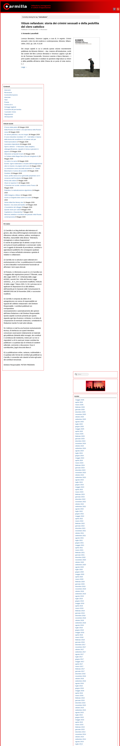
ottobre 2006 (103, 613)
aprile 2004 (103, 686)
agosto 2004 (103, 676)
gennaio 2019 (104, 257)
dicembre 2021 (104, 172)
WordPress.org (104, 740)
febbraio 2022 (104, 167)
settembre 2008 (104, 557)
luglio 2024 (103, 97)
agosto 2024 (103, 95)
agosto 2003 (103, 705)
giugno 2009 (103, 536)
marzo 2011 (103, 485)
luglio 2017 (103, 301)
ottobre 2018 (103, 264)
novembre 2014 (104, 378)
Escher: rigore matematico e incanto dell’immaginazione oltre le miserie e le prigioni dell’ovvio (12, 139)
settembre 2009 (104, 528)
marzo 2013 (103, 427)
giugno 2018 (103, 274)
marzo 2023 (103, 136)
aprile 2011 (103, 482)
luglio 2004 (103, 679)
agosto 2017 (103, 298)
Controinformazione (10, 27)
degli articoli (105, 735)
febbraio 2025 (104, 80)
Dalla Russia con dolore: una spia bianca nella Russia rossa (12, 66)
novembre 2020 (104, 204)
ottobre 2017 (103, 293)
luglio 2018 (103, 271)
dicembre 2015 (104, 347)
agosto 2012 (103, 444)
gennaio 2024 (104, 112)
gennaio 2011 (104, 490)
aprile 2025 (103, 75)
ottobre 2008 (103, 555)
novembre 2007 (104, 582)
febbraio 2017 (104, 313)
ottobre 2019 (103, 235)
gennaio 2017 (104, 315)
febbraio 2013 (104, 429)
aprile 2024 (103, 104)
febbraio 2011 (104, 487)
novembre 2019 (104, 233)
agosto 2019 (103, 240)
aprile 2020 (103, 221)
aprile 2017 (103, 308)
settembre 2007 (104, 587)
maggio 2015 (103, 364)
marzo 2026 (103, 49)
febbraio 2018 (104, 284)
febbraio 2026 (104, 51)
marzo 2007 (103, 601)
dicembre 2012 (104, 434)
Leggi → (28, 72)
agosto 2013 (103, 414)
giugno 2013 (103, 419)
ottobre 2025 (103, 61)
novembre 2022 (104, 145)
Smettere (7, 161)
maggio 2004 (103, 683)
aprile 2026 (103, 46)
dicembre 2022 (104, 143)
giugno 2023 (103, 128)
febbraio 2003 (104, 720)
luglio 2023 (103, 126)
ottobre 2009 (103, 526)
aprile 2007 (103, 599)
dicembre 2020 (104, 201)
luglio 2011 (103, 475)
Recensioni (48, 29)
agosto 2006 (103, 618)
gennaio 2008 (104, 577)
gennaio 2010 (104, 519)
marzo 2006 (103, 630)
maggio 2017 (103, 305)
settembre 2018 (104, 267)
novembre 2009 (104, 524)
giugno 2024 (103, 99)
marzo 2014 (103, 398)
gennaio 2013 (104, 431)
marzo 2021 (103, 194)
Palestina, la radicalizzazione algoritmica (9, 197)
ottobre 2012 (103, 439)
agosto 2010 (103, 502)
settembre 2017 (104, 296)
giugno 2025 (103, 70)
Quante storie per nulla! (12, 231)
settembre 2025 (104, 63)
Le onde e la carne (10, 129)
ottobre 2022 (103, 148)
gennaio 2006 (104, 635)
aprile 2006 (103, 628)
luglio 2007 (103, 591)
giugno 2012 (103, 448)
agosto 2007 (103, 589)
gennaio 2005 (104, 664)
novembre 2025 (104, 58)
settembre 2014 (104, 383)
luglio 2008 (103, 562)
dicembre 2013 (104, 405)
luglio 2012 (103, 446)
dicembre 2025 (104, 56)
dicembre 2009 (104, 521)
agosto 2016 (103, 327)
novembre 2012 (104, 436)
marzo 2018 (103, 281)
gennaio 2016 (104, 344)
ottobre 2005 (103, 642)
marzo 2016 (103, 339)
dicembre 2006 (104, 608)
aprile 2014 (103, 395)
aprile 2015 (103, 366)
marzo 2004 (103, 688)
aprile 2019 (103, 250)
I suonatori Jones (10, 44)
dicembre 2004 (104, 667)
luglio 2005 (103, 650)
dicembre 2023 (104, 114)
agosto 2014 (103, 385)
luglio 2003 (103, 708)
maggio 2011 (103, 480)
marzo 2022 (103, 165)
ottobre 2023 (103, 119)
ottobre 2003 (103, 700)
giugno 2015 (103, 361)
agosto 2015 (103, 356)
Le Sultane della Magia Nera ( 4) (12, 124)
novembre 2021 (104, 175)
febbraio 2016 (104, 342)
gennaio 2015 (104, 373)
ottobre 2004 (103, 671)
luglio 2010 (103, 504)
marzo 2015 (103, 368)
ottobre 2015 (103, 351)
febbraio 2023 (104, 138)
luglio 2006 (103, 620)
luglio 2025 (103, 68)
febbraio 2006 (104, 633)
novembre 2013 (104, 407)
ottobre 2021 (103, 177)
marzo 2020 (103, 223)
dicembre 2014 (104, 376)
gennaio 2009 (104, 548)
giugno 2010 (103, 507)
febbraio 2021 (104, 196)
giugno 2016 (103, 332)
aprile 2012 (103, 453)
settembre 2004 (104, 674)
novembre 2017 (104, 291)
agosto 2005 (103, 647)
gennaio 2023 (104, 141)
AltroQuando (8, 48)
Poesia (6, 34)
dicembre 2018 (104, 259)
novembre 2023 (104, 116)
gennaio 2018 (104, 286)
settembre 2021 (104, 179)
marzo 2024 (103, 107)
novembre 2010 (104, 494)
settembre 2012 (104, 441)
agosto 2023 (103, 124)
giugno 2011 (103, 477)
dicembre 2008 (104, 550)
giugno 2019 (103, 245)
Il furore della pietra (10, 59)
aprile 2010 (103, 511)
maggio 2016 (103, 334)
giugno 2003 (103, 710)
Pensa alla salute (10, 178)
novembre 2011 (104, 465)
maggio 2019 (103, 247)
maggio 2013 (103, 422)
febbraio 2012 (104, 458)
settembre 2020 (104, 208)
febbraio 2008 (104, 574)
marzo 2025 (103, 78)
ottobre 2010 (103, 497)
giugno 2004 (103, 681)
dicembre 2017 (104, 288)
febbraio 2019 (104, 255)
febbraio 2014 (104, 400)
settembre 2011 (104, 470)
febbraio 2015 (104, 371)
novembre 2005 (104, 640)
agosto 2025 (103, 65)
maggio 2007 (103, 596)
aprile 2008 (103, 570)
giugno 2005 (103, 652)
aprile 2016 (103, 337)
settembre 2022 (104, 150)
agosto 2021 (103, 182)
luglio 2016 (103, 330)
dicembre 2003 (104, 696)
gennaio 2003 (104, 722)
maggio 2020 (103, 218)
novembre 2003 (104, 698)
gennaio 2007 (104, 606)
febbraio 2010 (104, 516)
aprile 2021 (103, 192)
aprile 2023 (103, 133)
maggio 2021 (103, 189)
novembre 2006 (104, 611)
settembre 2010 (104, 499)
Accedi (101, 733)
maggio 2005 (103, 654)
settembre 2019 (104, 238)
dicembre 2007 (104, 579)
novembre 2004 (104, 669)
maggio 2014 (103, 393)
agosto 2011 (103, 473)
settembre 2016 (104, 325)
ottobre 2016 (103, 322)
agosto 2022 (103, 153)
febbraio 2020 (104, 225)
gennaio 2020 (104, 228)
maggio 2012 (103, 451)
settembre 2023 (104, 121)
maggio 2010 (103, 509)
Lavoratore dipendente (11, 98)
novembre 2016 (104, 320)
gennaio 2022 (104, 170)
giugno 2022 (103, 158)
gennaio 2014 (104, 402)
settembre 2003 (104, 703)
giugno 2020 (103, 216)
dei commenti (105, 738)
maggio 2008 (103, 567)
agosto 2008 (103, 560)
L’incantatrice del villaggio (12, 226)
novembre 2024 (104, 87)
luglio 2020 (103, 213)
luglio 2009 (103, 533)
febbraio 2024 (104, 109)
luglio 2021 (103, 184)
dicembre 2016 (104, 318)
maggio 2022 (103, 160)
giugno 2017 (103, 303)
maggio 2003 (103, 713)
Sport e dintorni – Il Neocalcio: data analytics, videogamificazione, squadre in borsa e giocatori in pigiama (12, 107)
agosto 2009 (103, 531)
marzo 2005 (103, 659)
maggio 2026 (103, 44)
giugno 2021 (103, 187)
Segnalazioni (8, 46)
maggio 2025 (103, 73)
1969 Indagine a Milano (12, 204)
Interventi (7, 22)
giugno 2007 (103, 594)
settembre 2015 (104, 354)
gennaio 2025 (104, 82)
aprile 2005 (103, 657)
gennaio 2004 (104, 693)
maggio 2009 (103, 538)
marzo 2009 (103, 543)
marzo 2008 (103, 572)
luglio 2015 (103, 359)
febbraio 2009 (104, 545)
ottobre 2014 (103, 381)
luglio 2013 (103, 417)
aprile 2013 (103, 424)
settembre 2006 (104, 616)
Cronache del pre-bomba (12, 41)
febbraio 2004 (104, 691)
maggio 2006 (103, 625)
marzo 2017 (103, 310)
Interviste (7, 29)
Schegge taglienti (10, 39)
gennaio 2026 (104, 53)
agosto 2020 (103, 211)
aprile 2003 (103, 715)
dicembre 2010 (104, 492)
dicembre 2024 (104, 85)
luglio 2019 (103, 242)
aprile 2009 (103, 540)
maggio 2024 (103, 102)
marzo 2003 (103, 717)
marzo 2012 (103, 456)
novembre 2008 (104, 553)
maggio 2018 (103, 276)
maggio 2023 (103, 131)
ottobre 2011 (103, 468)
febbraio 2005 (104, 662)
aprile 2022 (103, 162)
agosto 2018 (103, 269)
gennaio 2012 (104, 461)
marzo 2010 (103, 514)
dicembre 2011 (104, 463)
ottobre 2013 (103, 410)
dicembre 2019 (104, 230)
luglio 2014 (103, 388)
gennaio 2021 (104, 199)
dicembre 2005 (104, 637)
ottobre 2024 (103, 90)
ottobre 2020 (103, 206)
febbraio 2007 (104, 604)
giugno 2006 (103, 623)
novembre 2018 (104, 262)
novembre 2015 (104, 349)
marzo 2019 (103, 252)
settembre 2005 (104, 645)
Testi (5, 31)
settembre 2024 (104, 92)
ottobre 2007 (103, 584)
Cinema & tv (8, 36)
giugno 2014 (103, 390)
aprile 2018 (103, 279)
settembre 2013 (104, 412)
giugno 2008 (103, 565)
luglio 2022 (103, 155)
